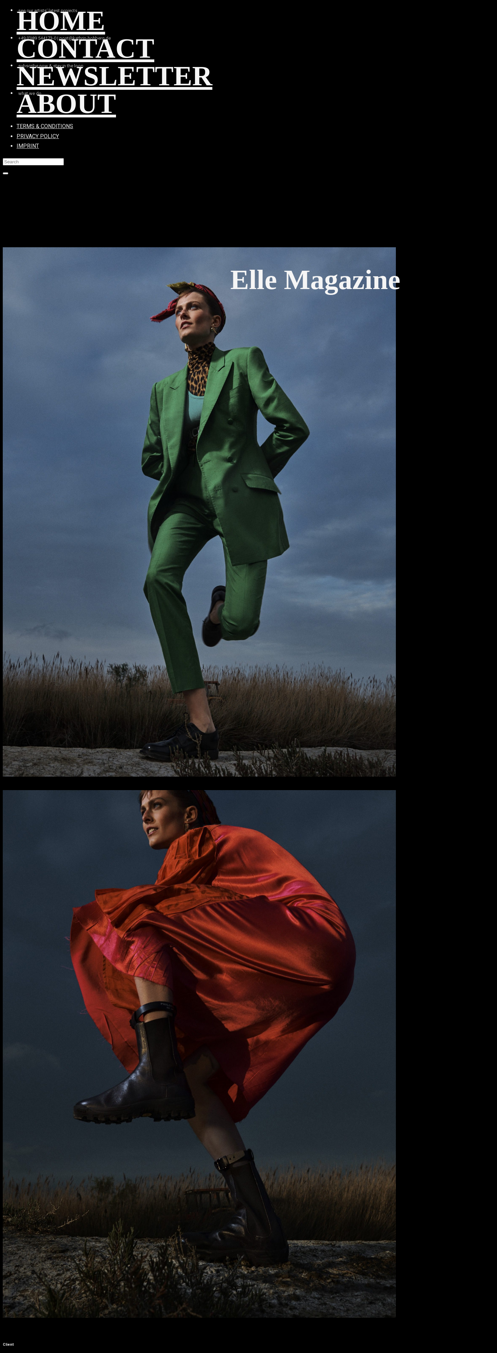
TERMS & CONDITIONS (45, 126)
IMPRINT (28, 146)
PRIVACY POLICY (38, 136)
